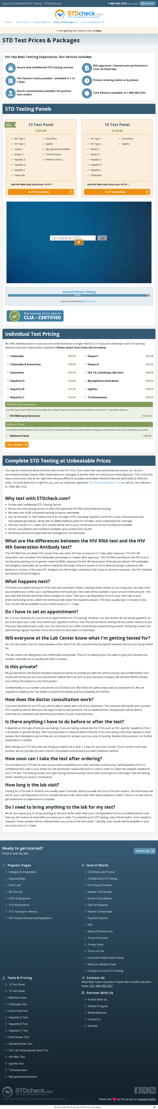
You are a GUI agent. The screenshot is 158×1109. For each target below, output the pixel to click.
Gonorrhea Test (18, 1010)
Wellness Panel (18, 997)
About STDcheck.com (100, 931)
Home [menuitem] (8, 22)
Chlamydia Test (18, 1004)
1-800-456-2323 (123, 3)
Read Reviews (91, 301)
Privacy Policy (96, 944)
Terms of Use (96, 951)
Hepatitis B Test (18, 1024)
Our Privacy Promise (100, 885)
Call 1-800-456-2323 (101, 986)
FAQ (90, 924)
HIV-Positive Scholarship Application (30, 918)
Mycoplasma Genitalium (23, 1076)
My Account (15, 891)
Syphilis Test (16, 1063)
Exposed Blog (17, 878)
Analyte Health (147, 1099)
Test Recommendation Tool (104, 482)
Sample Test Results (100, 891)
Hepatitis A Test (18, 1017)
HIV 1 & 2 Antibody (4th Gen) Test (28, 1050)
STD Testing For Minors (23, 911)
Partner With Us (97, 999)
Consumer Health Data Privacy (106, 957)
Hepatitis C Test (18, 1030)
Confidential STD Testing (102, 878)
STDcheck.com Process (101, 872)
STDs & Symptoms (20, 898)
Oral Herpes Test (19, 1037)
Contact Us (94, 1019)
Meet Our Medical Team (102, 964)
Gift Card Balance (98, 905)
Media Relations (97, 1012)
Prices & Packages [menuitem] (64, 22)
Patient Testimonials (100, 911)
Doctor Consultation (100, 898)
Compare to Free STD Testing (105, 971)
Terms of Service (98, 938)
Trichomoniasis (18, 1070)
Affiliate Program (98, 1006)
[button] (79, 242)
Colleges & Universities (22, 872)
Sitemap (92, 1026)
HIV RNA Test (17, 1057)
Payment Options (98, 918)
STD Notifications (19, 905)
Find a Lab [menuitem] (21, 22)
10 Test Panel (17, 991)
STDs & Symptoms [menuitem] (91, 22)
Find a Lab (15, 885)
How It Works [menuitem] (40, 22)
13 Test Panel (17, 984)
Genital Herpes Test (20, 1043)
